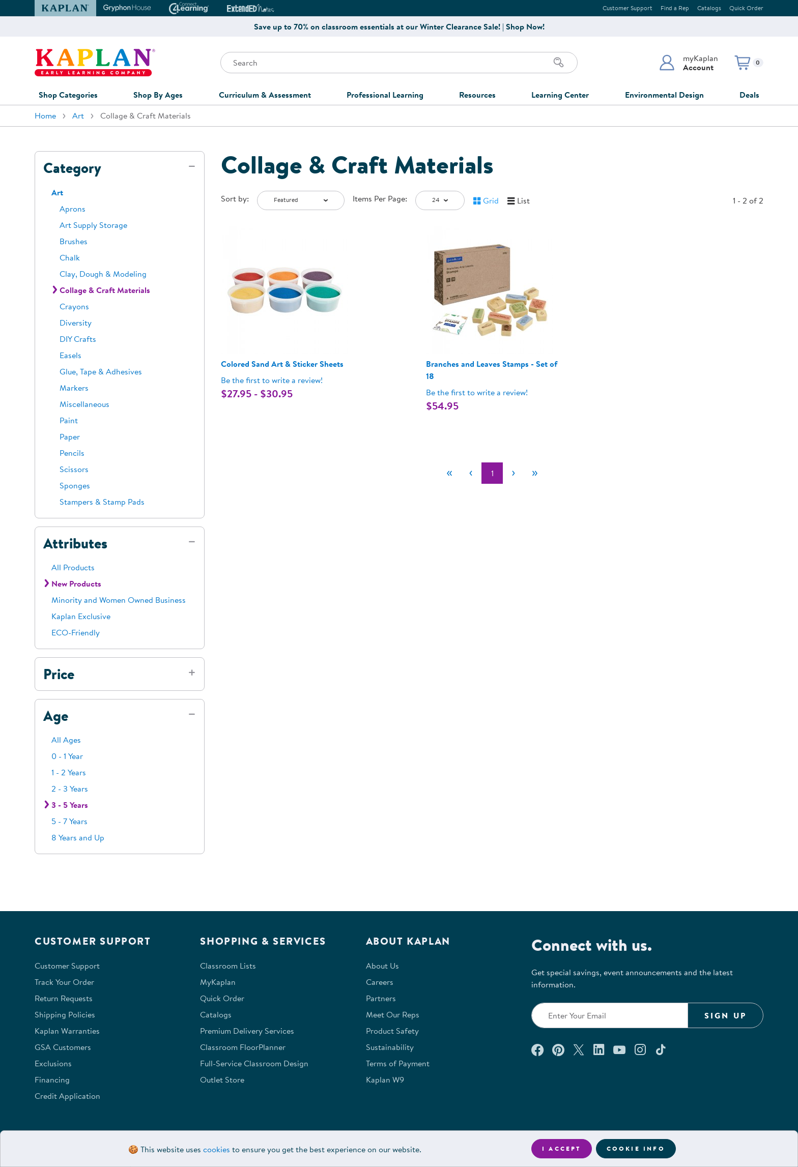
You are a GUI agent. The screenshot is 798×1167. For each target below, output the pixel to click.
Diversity (76, 322)
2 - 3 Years (69, 788)
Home (45, 115)
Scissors (74, 469)
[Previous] (470, 473)
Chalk (70, 257)
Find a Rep (675, 8)
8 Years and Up (77, 837)
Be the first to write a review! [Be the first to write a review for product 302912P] (272, 380)
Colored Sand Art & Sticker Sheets (282, 363)
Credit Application (67, 1095)
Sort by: (235, 198)
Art (78, 115)
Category (72, 168)
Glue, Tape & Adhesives (101, 371)
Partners (381, 998)
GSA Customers (63, 1047)
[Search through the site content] (399, 62)
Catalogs (709, 8)
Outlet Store (222, 1079)
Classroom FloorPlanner (243, 1047)
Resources (477, 94)
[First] (449, 473)
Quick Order (746, 8)
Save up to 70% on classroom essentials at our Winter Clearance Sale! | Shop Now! (399, 26)
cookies (216, 1149)
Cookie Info (636, 1148)
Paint (69, 420)
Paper (70, 436)
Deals (749, 94)
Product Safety (392, 1030)
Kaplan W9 (385, 1079)
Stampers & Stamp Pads (102, 501)
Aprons (73, 208)
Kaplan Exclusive (80, 616)
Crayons (74, 306)
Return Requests (64, 998)
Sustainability (390, 1047)
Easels (70, 355)
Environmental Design (664, 94)
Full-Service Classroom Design (254, 1063)
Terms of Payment (398, 1063)
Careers (379, 981)
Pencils (72, 452)
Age (55, 716)
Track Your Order (64, 981)
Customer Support (627, 8)
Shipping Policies (65, 1014)
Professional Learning (385, 94)
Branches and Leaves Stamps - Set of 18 (491, 370)
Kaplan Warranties (67, 1030)
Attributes (75, 543)
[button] (688, 62)
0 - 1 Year (67, 756)
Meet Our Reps (392, 1014)
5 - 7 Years (69, 821)
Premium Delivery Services (247, 1030)
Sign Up (725, 1015)
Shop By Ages (158, 94)
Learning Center (560, 94)
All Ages (66, 739)
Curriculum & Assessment (265, 94)
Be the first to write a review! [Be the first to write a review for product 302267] (477, 392)
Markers (74, 387)
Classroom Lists (228, 965)
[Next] (513, 473)
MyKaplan (218, 981)
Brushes (74, 241)
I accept (561, 1148)
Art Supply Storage (93, 224)
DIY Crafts (78, 338)
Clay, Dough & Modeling (103, 273)
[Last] (535, 473)
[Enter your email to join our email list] (609, 1015)
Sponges (75, 485)
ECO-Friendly (75, 632)
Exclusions (53, 1063)
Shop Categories (68, 94)
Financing (52, 1079)
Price (58, 674)
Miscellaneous (84, 404)
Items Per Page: (380, 198)
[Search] (559, 62)
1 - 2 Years (68, 772)
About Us (382, 965)
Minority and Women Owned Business (118, 599)
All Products (73, 567)
